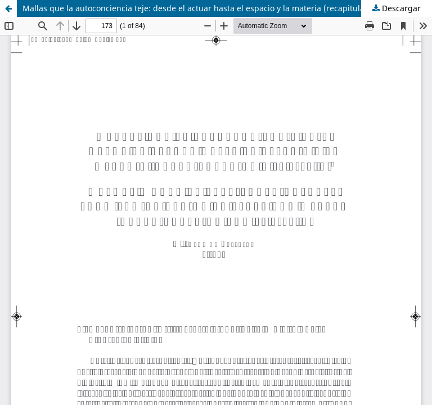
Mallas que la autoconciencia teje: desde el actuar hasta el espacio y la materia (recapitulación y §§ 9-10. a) (224, 8)
